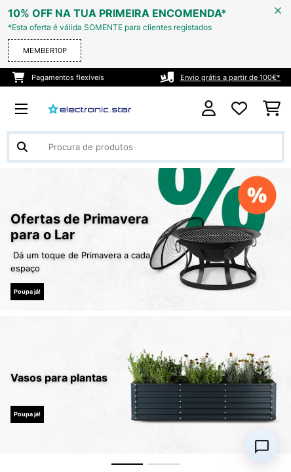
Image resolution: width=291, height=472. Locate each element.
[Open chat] (261, 446)
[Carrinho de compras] (272, 109)
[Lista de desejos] (239, 109)
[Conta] (209, 108)
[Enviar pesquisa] (22, 147)
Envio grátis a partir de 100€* (230, 77)
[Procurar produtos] (145, 147)
